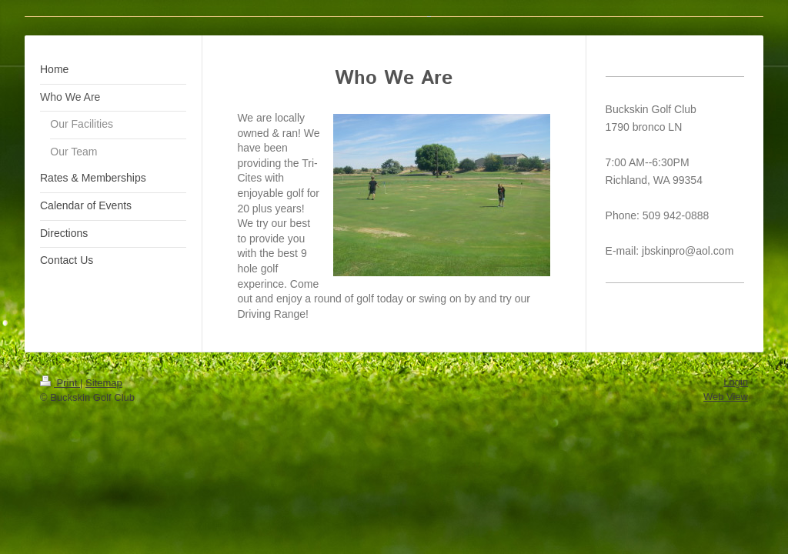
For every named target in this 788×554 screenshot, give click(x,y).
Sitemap (103, 383)
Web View (725, 396)
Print (60, 383)
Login (735, 382)
